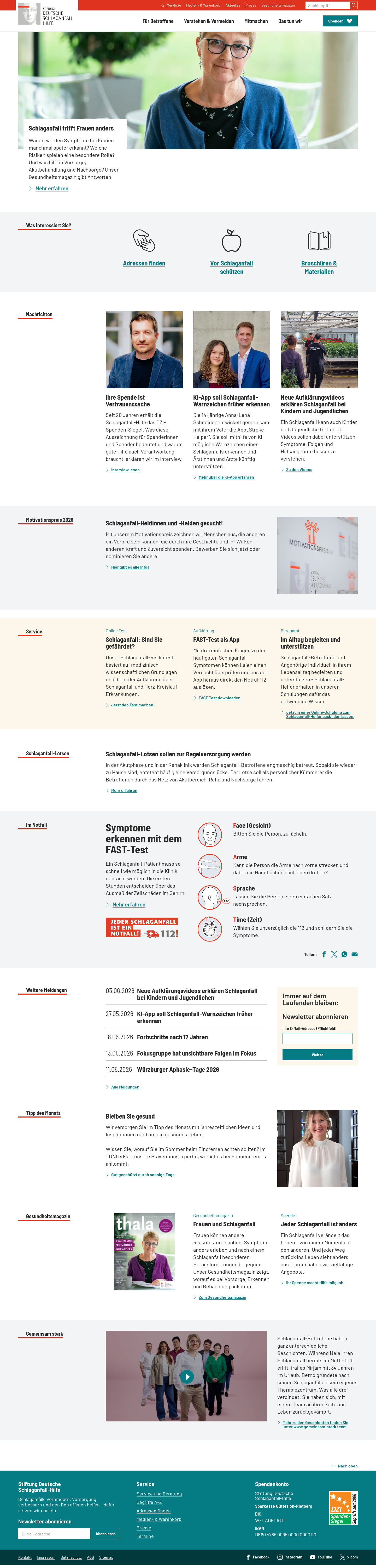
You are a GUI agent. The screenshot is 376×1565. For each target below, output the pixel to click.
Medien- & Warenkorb (159, 1519)
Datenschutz (71, 1557)
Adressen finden (144, 263)
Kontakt (25, 1557)
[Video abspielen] (186, 1376)
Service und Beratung (159, 1493)
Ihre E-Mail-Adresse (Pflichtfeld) (309, 1028)
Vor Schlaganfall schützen (231, 267)
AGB (90, 1557)
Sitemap (106, 1557)
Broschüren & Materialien (319, 267)
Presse (144, 1527)
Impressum (46, 1557)
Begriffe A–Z (149, 1502)
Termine (145, 1536)
